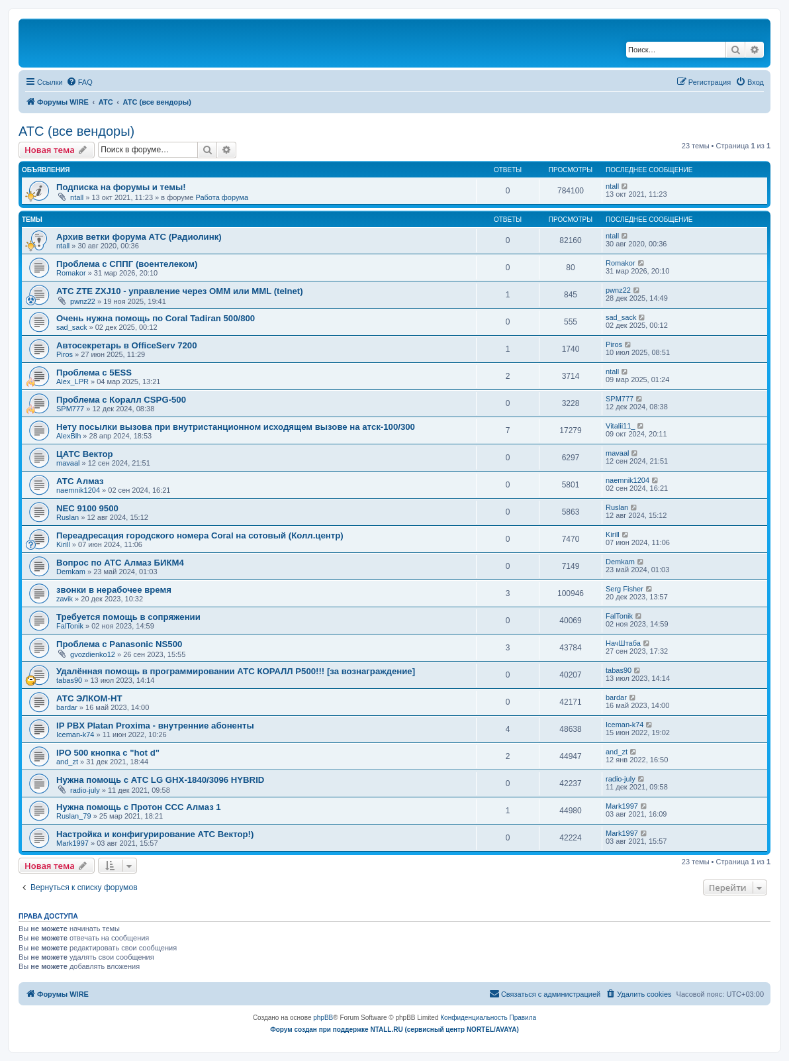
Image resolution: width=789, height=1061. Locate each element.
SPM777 (70, 409)
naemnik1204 (78, 490)
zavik (64, 599)
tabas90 (69, 680)
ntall (76, 197)
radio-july (85, 790)
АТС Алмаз (80, 481)
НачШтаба (623, 643)
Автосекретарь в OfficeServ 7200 (126, 345)
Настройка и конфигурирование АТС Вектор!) (155, 834)
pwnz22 (82, 301)
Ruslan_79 (73, 816)
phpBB (323, 1017)
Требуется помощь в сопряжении (128, 617)
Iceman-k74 (75, 734)
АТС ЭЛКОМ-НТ (89, 698)
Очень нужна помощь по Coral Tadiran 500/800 (155, 318)
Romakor (71, 273)
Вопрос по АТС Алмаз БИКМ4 (120, 563)
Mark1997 (622, 806)
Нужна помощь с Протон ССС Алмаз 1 (138, 807)
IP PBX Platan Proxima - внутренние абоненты (155, 726)
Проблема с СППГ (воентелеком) (126, 264)
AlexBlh (68, 436)
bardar (66, 707)
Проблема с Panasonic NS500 (119, 644)
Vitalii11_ (620, 426)
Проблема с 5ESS (94, 373)
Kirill (63, 544)
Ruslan (67, 517)
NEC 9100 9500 (87, 508)
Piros (64, 354)
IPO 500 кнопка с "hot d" (108, 753)
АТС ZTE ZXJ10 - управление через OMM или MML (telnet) (179, 291)
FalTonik (69, 626)
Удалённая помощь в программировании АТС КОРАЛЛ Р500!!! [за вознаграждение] (235, 671)
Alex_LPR (72, 381)
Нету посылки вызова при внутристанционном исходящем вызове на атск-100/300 (235, 427)
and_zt (67, 762)
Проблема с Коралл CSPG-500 (121, 400)
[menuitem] (79, 82)
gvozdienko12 (92, 654)
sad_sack (71, 327)
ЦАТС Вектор (84, 454)
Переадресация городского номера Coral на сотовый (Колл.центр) (200, 535)
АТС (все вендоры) (76, 131)
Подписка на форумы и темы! (121, 187)
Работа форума (221, 197)
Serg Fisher (624, 589)
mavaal (67, 463)
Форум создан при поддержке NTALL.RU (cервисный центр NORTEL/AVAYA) (394, 1029)
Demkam (70, 572)
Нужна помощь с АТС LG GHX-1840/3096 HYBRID (160, 780)
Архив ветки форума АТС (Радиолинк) (139, 237)
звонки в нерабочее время (113, 590)
